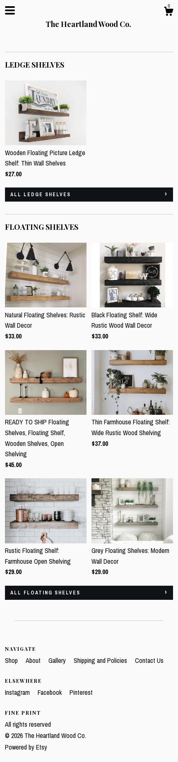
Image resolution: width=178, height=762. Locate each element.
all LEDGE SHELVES (40, 194)
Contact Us (149, 660)
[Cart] (168, 12)
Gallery (57, 660)
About (34, 660)
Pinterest (81, 692)
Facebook (50, 692)
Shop (12, 660)
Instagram (18, 692)
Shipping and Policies (101, 660)
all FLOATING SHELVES (45, 592)
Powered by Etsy (26, 747)
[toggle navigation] (10, 10)
